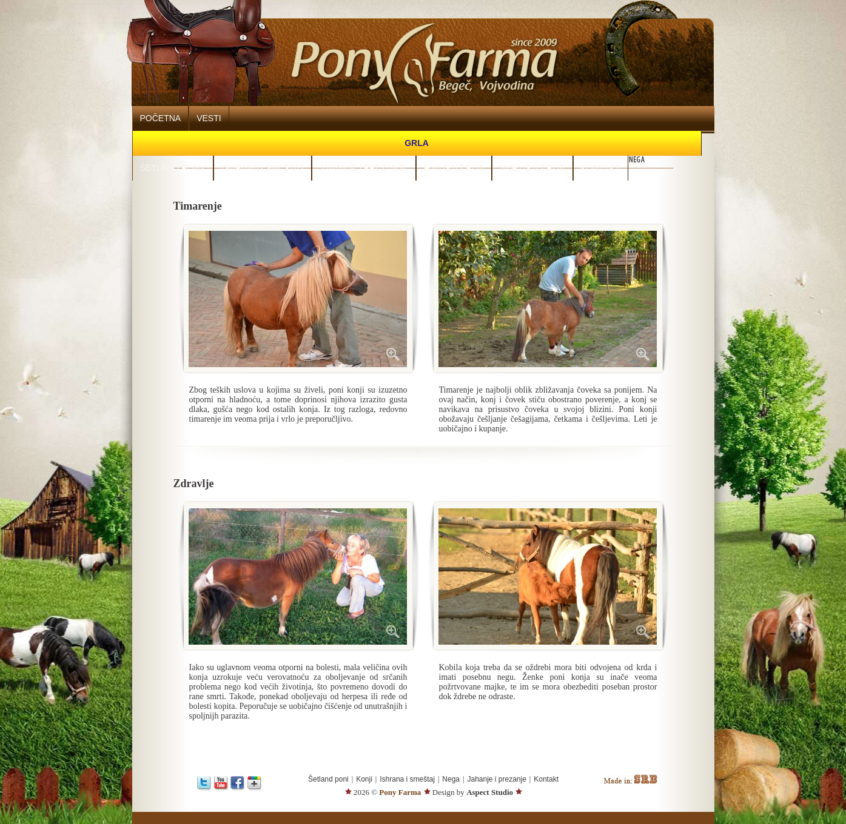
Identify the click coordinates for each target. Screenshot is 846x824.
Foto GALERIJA (454, 168)
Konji (364, 779)
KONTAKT (600, 168)
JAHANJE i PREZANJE (364, 168)
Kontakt (546, 779)
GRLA (417, 143)
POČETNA (160, 118)
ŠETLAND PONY (173, 168)
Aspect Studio (489, 792)
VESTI (208, 118)
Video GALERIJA (532, 168)
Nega (451, 779)
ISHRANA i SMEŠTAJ (262, 168)
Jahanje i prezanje (496, 779)
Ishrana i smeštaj (407, 779)
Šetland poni (328, 779)
